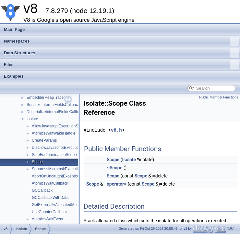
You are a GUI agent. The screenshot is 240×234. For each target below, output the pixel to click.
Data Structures (121, 53)
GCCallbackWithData (50, 197)
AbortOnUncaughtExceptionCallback (63, 176)
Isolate (32, 119)
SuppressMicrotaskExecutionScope (62, 169)
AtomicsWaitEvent (47, 219)
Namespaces (121, 41)
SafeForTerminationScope (54, 154)
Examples (14, 76)
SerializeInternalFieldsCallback (53, 104)
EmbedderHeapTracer (46, 97)
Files (121, 64)
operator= (116, 184)
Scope (37, 162)
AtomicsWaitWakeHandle (53, 133)
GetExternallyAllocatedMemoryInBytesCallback (72, 204)
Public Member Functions (218, 97)
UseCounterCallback (49, 212)
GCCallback (42, 190)
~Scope (114, 167)
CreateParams (44, 140)
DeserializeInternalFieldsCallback (55, 112)
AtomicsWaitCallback (50, 183)
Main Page (14, 29)
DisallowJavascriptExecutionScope (62, 147)
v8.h (116, 130)
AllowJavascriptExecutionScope (59, 126)
